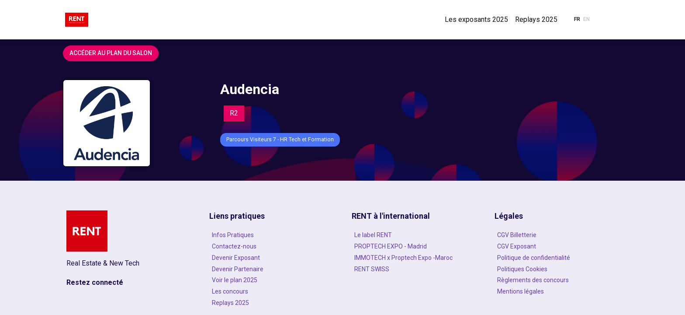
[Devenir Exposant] (271, 257)
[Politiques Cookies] (556, 269)
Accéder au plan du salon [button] (110, 52)
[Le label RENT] (413, 235)
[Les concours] (271, 291)
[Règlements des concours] (556, 280)
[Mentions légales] (556, 291)
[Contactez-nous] (271, 246)
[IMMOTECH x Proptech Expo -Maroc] (413, 257)
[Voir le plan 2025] (271, 280)
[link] (476, 20)
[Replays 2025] (271, 303)
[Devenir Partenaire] (271, 269)
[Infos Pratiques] (271, 235)
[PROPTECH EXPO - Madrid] (413, 246)
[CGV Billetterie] (556, 235)
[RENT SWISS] (413, 269)
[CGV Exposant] (556, 246)
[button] (577, 20)
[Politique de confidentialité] (556, 257)
